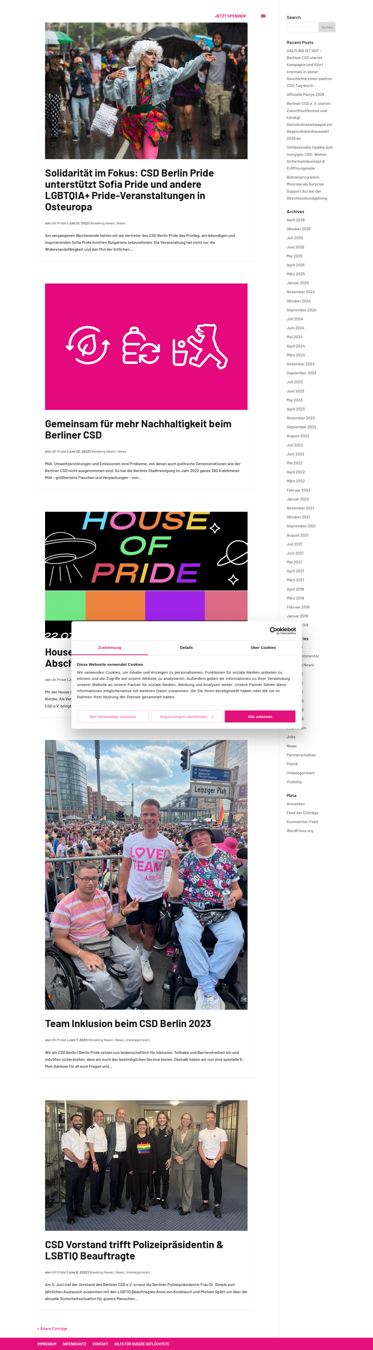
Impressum (46, 1344)
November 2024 (301, 291)
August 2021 (297, 534)
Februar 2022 (299, 489)
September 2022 (301, 426)
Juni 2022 (295, 453)
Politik (292, 763)
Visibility (294, 781)
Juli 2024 (295, 318)
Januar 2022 (298, 498)
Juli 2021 (294, 543)
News (121, 223)
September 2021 (301, 525)
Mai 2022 (295, 462)
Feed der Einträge (302, 812)
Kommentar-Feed (302, 821)
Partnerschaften (301, 754)
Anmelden (296, 803)
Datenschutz (74, 1344)
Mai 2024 (295, 336)
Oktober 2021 (298, 516)
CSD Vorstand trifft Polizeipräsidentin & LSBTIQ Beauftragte (134, 1249)
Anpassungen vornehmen (186, 716)
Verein (167, 16)
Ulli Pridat (58, 223)
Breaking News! (103, 223)
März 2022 (296, 480)
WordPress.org (300, 830)
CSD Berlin (95, 16)
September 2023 (301, 372)
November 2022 (301, 417)
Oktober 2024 (299, 300)
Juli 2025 (295, 237)
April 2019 (295, 588)
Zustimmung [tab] (109, 647)
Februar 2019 (298, 606)
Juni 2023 (295, 390)
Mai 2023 (295, 399)
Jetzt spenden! (231, 15)
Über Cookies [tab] (263, 647)
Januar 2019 (297, 615)
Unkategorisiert (137, 1040)
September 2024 (301, 309)
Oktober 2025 (299, 228)
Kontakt (192, 16)
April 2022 (296, 471)
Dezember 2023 (301, 363)
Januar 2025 (298, 282)
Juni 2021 (295, 552)
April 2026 (296, 219)
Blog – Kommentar (303, 655)
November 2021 (300, 507)
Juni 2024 (295, 327)
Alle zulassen (260, 716)
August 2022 (298, 435)
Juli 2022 (295, 444)
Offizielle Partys (133, 16)
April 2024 (296, 345)
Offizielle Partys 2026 (305, 94)
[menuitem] (263, 21)
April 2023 (296, 408)
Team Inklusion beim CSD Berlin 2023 (128, 1023)
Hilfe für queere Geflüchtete (141, 1344)
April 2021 (295, 570)
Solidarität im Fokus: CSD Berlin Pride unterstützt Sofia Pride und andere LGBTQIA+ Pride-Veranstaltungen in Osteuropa (129, 189)
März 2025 (296, 273)
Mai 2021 (294, 561)
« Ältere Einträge (52, 1328)
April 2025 (296, 264)
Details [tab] (186, 647)
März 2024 (296, 354)
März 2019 (295, 597)
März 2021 (295, 579)
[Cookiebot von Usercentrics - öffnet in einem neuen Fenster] (273, 631)
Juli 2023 (295, 381)
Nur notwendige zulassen (113, 716)
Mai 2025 (295, 255)
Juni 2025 (295, 246)
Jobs (291, 736)
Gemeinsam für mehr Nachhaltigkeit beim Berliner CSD (138, 429)
